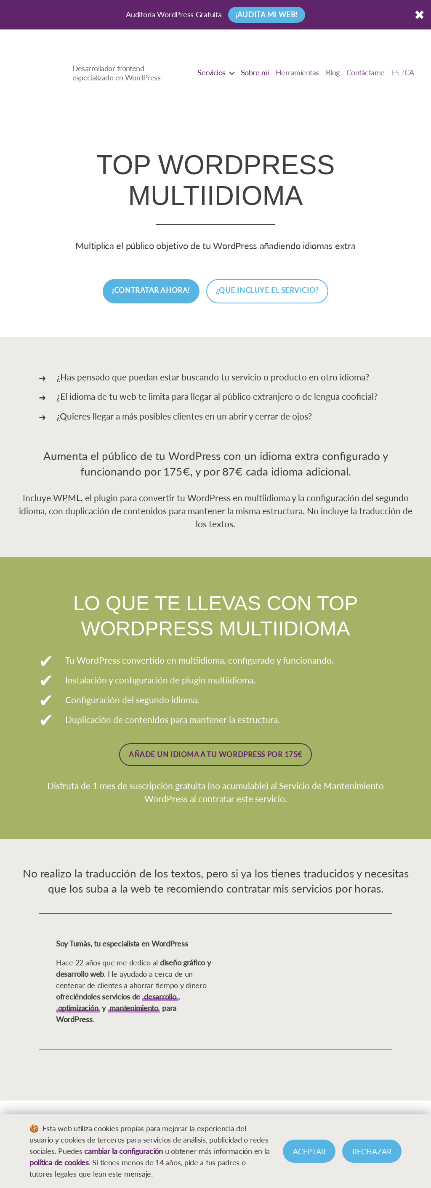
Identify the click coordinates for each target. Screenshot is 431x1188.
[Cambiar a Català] (402, 72)
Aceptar (309, 1151)
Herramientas (297, 72)
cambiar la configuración (123, 1151)
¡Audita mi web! (266, 14)
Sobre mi (255, 72)
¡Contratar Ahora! (151, 290)
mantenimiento (133, 1008)
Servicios (211, 72)
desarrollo (160, 996)
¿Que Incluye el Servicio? (267, 290)
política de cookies (59, 1162)
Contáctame (365, 72)
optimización (78, 1008)
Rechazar (371, 1151)
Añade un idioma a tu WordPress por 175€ (215, 754)
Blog (333, 72)
